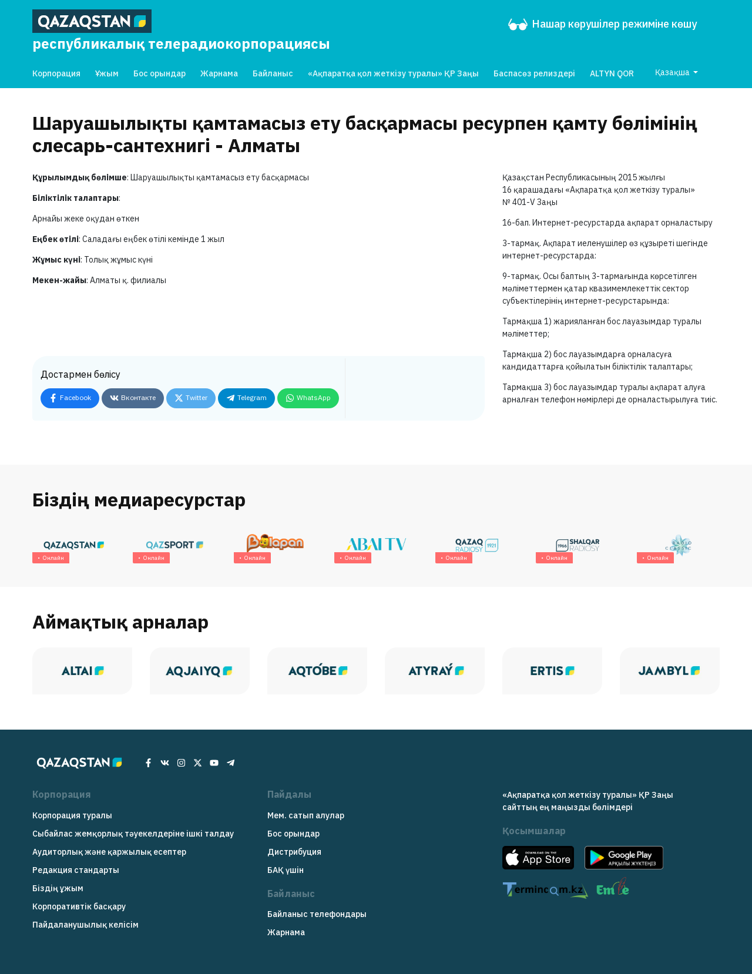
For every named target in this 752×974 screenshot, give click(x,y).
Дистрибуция (294, 852)
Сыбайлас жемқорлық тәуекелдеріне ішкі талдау (133, 833)
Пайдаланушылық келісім (85, 924)
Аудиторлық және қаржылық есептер (109, 852)
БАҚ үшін (285, 870)
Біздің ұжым (57, 888)
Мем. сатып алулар (305, 815)
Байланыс (273, 73)
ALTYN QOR (612, 73)
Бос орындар (159, 73)
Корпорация (56, 73)
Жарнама (219, 73)
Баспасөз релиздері (534, 73)
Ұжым (107, 73)
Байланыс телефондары (317, 914)
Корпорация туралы (72, 815)
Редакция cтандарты (75, 870)
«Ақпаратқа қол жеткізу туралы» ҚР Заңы (393, 73)
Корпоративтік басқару (79, 906)
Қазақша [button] (673, 72)
